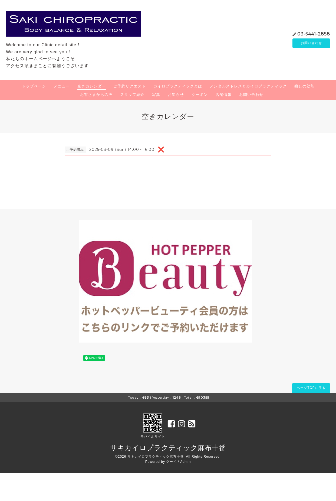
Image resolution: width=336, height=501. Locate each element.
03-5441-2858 (313, 33)
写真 (156, 94)
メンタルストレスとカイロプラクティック (248, 86)
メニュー (62, 86)
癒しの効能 (304, 86)
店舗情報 (223, 94)
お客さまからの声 (96, 94)
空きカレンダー (91, 86)
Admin (185, 462)
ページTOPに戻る (311, 388)
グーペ (171, 462)
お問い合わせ (311, 43)
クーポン (200, 94)
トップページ (34, 86)
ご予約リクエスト (129, 86)
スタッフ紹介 (132, 94)
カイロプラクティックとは (177, 86)
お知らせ (176, 94)
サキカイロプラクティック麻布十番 (168, 447)
